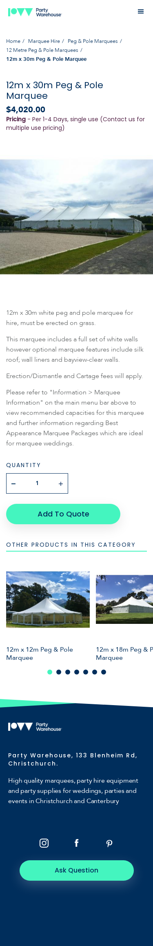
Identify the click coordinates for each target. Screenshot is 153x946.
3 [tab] (67, 672)
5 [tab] (85, 672)
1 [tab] (49, 672)
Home (13, 41)
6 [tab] (94, 672)
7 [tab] (103, 672)
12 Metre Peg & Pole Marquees (42, 50)
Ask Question (76, 870)
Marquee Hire (44, 41)
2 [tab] (58, 672)
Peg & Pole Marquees (93, 41)
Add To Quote (63, 514)
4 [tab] (76, 672)
